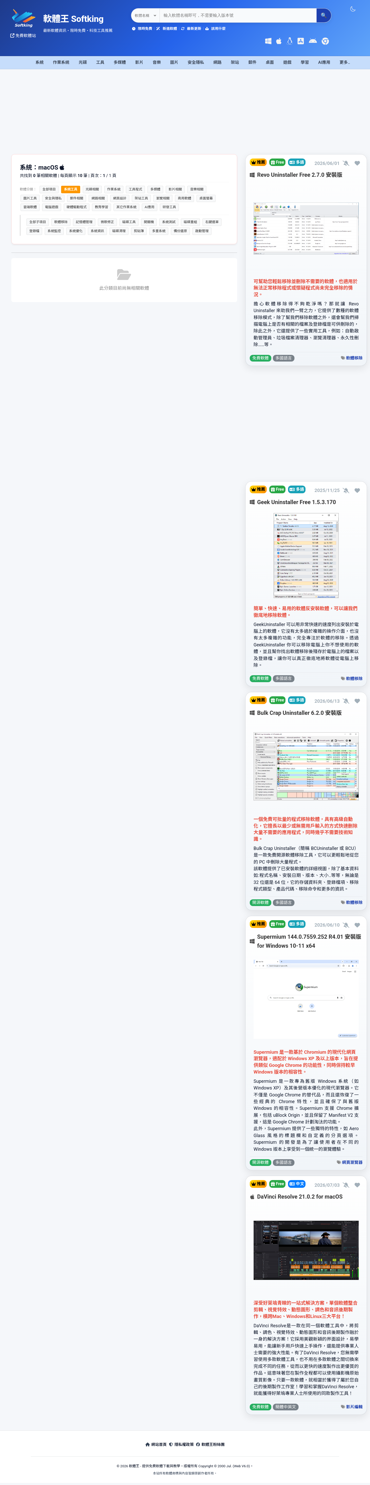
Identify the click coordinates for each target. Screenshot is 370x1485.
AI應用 (324, 62)
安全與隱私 (53, 198)
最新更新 (191, 29)
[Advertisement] (185, 116)
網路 (217, 62)
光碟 (83, 62)
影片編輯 (354, 1409)
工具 (100, 62)
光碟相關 (92, 189)
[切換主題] (353, 9)
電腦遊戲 (51, 207)
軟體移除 (61, 222)
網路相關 (98, 198)
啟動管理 (202, 231)
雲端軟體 (30, 207)
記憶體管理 (84, 222)
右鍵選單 (212, 222)
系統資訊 (97, 231)
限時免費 (142, 29)
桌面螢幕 (206, 198)
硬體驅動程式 (77, 207)
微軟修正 (107, 222)
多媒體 (120, 62)
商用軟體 (184, 198)
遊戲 (287, 62)
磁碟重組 (190, 222)
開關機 (149, 222)
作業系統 (61, 62)
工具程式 (135, 189)
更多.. (345, 62)
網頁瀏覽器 (352, 1164)
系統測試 (168, 222)
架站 (235, 62)
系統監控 (54, 231)
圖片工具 (30, 198)
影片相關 (175, 189)
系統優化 (75, 231)
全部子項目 (37, 222)
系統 (39, 62)
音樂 (157, 62)
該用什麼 (215, 29)
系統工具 (70, 189)
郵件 (252, 62)
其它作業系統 (126, 207)
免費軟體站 (23, 35)
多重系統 (158, 231)
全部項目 (49, 189)
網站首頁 (149, 1447)
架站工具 (141, 198)
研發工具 (169, 207)
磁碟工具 (129, 222)
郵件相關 (76, 198)
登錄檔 (34, 231)
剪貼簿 (139, 231)
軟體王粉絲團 (217, 1447)
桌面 (270, 62)
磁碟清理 (119, 231)
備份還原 (180, 231)
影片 (139, 62)
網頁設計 (119, 198)
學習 (305, 62)
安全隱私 (196, 62)
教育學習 (101, 207)
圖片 (174, 62)
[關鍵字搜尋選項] (145, 15)
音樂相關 (196, 189)
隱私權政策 (181, 1447)
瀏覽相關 (163, 198)
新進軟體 (166, 29)
